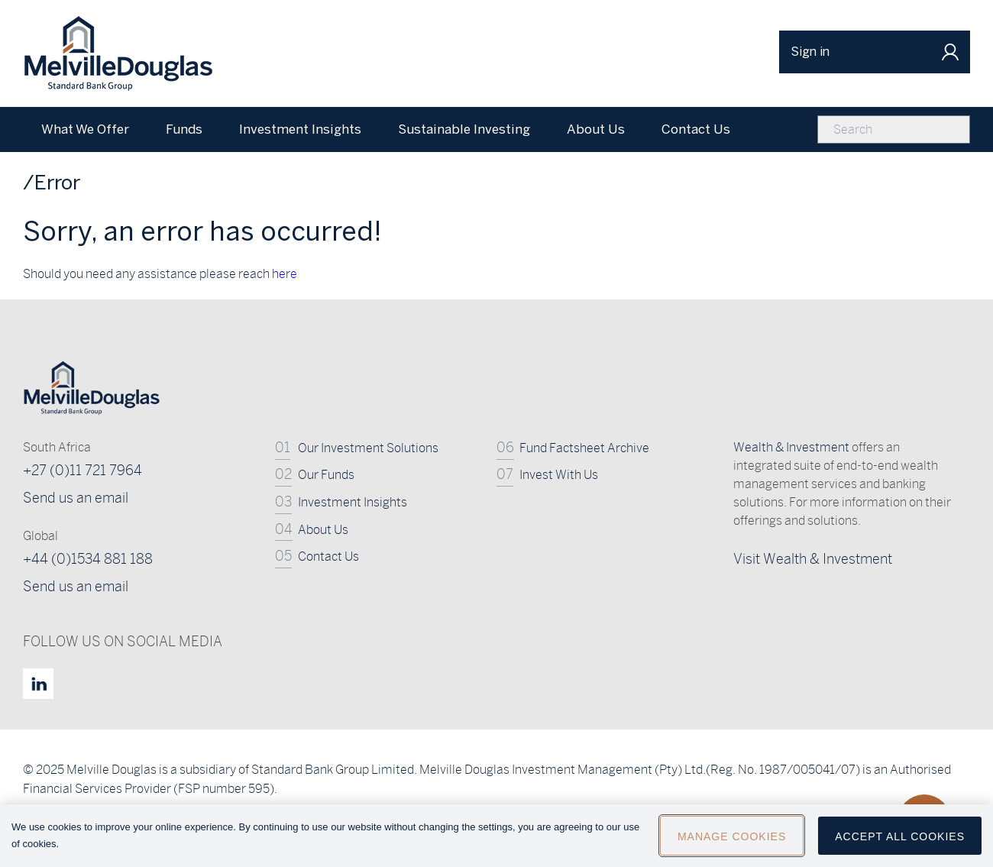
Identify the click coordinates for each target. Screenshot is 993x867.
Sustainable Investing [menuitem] (464, 129)
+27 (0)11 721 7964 (82, 470)
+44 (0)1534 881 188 (88, 559)
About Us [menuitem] (596, 129)
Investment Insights (352, 502)
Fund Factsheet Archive (584, 448)
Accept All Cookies (900, 847)
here (284, 274)
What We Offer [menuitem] (85, 129)
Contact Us (328, 556)
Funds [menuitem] (184, 129)
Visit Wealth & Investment (812, 559)
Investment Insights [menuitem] (300, 129)
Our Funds (326, 474)
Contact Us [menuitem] (695, 129)
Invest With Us (558, 474)
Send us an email (75, 498)
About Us (323, 529)
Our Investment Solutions (368, 448)
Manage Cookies (732, 847)
